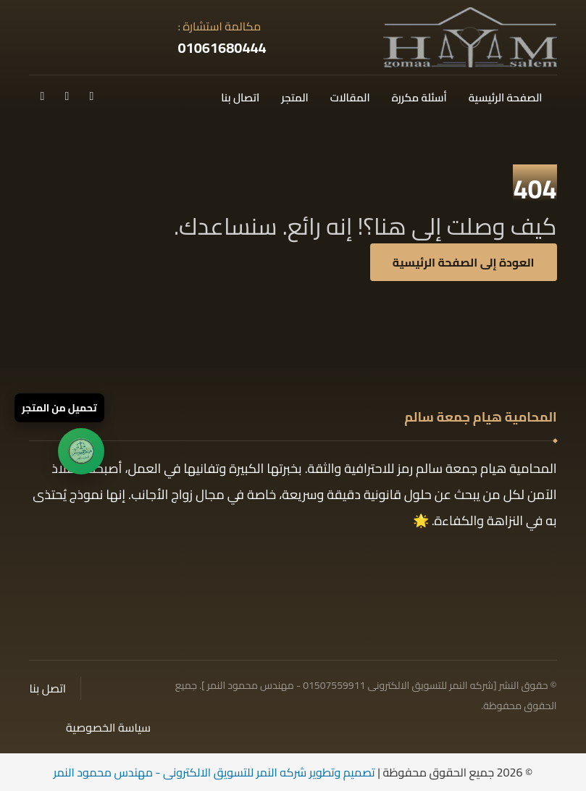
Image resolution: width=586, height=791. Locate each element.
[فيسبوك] (91, 95)
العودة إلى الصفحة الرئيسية (464, 262)
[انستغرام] (42, 95)
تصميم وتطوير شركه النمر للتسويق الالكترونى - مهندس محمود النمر (214, 772)
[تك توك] (66, 95)
